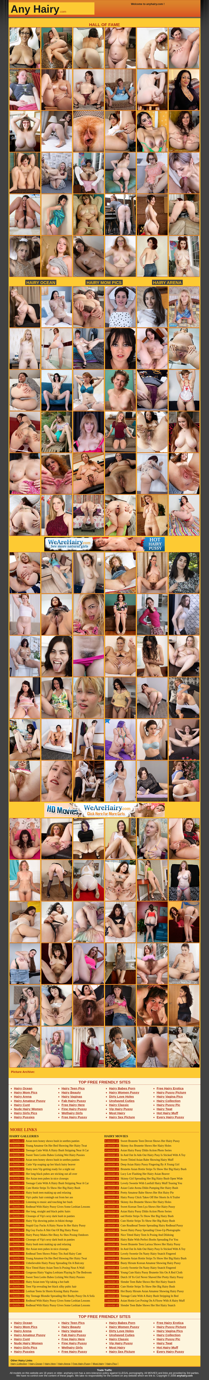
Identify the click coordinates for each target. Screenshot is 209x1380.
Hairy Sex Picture (122, 1117)
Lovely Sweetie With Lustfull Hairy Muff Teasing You (143, 1183)
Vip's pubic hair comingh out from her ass (41, 1197)
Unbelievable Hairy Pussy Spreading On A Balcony (46, 1263)
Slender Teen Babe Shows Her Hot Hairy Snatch (139, 1281)
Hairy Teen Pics (73, 1088)
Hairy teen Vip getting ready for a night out (42, 1169)
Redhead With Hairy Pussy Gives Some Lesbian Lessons (49, 1206)
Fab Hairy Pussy (74, 1100)
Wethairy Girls (72, 1113)
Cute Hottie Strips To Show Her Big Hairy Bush (44, 1187)
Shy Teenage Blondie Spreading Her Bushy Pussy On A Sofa (51, 1296)
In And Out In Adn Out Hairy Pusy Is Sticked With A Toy (145, 1155)
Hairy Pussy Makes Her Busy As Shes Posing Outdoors (48, 1234)
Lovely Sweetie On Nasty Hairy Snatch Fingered (140, 1253)
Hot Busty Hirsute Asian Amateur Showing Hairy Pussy (144, 1291)
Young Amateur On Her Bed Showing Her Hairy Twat (48, 1145)
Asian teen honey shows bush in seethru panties (44, 1141)
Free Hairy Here (73, 1105)
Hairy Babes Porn (122, 1088)
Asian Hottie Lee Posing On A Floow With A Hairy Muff (144, 1300)
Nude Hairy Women (28, 1109)
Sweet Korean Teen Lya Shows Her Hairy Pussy (139, 1206)
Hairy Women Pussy (124, 1092)
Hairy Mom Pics (104, 282)
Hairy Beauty (71, 1092)
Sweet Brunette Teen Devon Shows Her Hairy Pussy (142, 1141)
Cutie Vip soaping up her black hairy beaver (42, 1164)
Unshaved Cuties (122, 1100)
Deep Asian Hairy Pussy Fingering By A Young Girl (141, 1164)
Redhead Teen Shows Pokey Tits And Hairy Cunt (45, 1253)
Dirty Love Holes (121, 1096)
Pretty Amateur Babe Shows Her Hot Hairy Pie (139, 1192)
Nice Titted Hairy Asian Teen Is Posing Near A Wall (46, 1267)
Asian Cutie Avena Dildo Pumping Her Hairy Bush (141, 1187)
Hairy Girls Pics (25, 1113)
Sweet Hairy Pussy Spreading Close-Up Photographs (142, 1230)
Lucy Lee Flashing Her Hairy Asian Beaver (137, 1173)
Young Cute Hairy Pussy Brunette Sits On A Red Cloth (143, 1272)
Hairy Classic (119, 1105)
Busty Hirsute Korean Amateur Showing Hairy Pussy (142, 1263)
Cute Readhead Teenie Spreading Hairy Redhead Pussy (143, 1225)
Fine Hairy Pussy (74, 1109)
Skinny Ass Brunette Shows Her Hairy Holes (137, 1145)
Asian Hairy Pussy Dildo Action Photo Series (138, 1150)
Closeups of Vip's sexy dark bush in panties (42, 1216)
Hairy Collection (169, 1100)
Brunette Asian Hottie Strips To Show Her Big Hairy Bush (145, 1169)
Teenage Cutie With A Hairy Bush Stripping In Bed (141, 1296)
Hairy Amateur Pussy (30, 1100)
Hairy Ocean (40, 282)
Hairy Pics (111, 1363)
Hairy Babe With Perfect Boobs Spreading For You (141, 1239)
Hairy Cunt (22, 1105)
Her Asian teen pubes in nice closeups (39, 1178)
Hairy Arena (167, 282)
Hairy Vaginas (72, 1096)
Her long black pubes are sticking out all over (43, 1173)
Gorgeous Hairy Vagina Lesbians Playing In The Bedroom (50, 1272)
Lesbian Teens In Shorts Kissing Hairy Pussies (43, 1291)
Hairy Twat (164, 1109)
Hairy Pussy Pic (168, 1105)
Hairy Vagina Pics (170, 1096)
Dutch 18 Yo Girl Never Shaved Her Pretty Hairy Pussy (143, 1277)
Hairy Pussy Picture (171, 1092)
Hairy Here (50, 1363)
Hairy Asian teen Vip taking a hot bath (39, 1281)
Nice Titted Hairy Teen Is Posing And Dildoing (139, 1234)
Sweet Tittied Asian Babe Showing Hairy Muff (138, 1159)
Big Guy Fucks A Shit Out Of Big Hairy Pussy (43, 1230)
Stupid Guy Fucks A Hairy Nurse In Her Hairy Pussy (47, 1225)
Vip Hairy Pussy (121, 1109)
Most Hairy (117, 1113)
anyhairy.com (185, 1375)
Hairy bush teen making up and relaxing (40, 1192)
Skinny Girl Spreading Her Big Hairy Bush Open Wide (143, 1178)
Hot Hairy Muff (167, 1113)
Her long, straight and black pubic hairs (39, 1211)
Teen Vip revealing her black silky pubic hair (43, 1286)
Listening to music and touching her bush (40, 1202)
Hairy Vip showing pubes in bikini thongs (41, 1220)
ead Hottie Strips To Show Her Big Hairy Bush (138, 1216)
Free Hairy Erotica (170, 1088)
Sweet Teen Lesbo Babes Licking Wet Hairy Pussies (47, 1155)
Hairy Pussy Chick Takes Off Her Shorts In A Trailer (142, 1197)
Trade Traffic (104, 1370)
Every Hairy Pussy (170, 1117)
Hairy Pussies (24, 1117)
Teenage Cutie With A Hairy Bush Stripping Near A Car (49, 1150)
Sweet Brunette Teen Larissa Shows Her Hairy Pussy (142, 1244)
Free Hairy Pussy (74, 1117)
